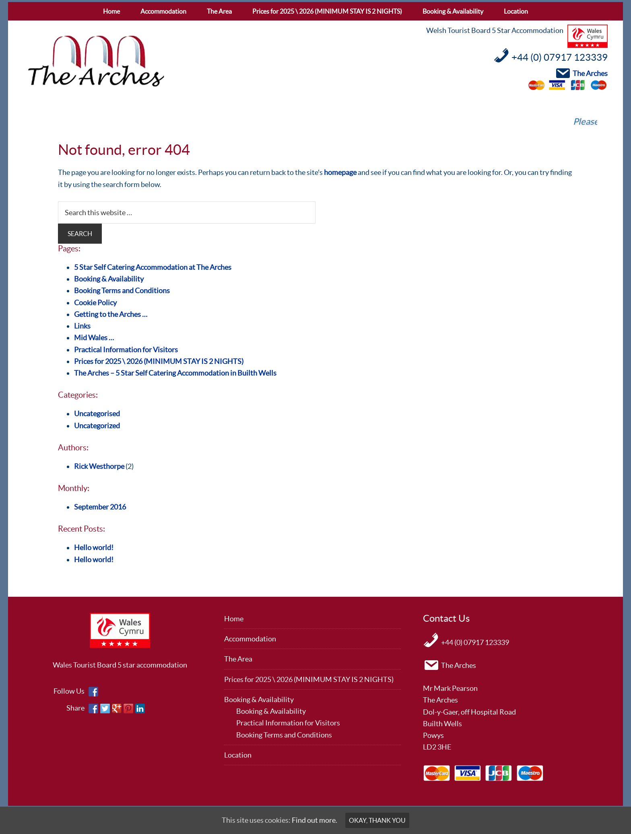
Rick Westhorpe (99, 466)
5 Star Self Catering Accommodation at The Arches (152, 267)
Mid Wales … (94, 337)
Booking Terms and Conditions (122, 290)
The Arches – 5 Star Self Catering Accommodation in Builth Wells (175, 373)
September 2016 (100, 507)
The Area (238, 659)
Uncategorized (97, 425)
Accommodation (250, 639)
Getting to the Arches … (110, 314)
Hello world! (93, 547)
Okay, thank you (377, 820)
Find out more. (314, 820)
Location (238, 755)
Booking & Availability (109, 279)
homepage (340, 172)
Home (233, 618)
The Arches (95, 61)
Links (82, 326)
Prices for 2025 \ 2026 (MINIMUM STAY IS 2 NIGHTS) (158, 361)
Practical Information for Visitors (126, 349)
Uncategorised (97, 413)
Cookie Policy (95, 302)
